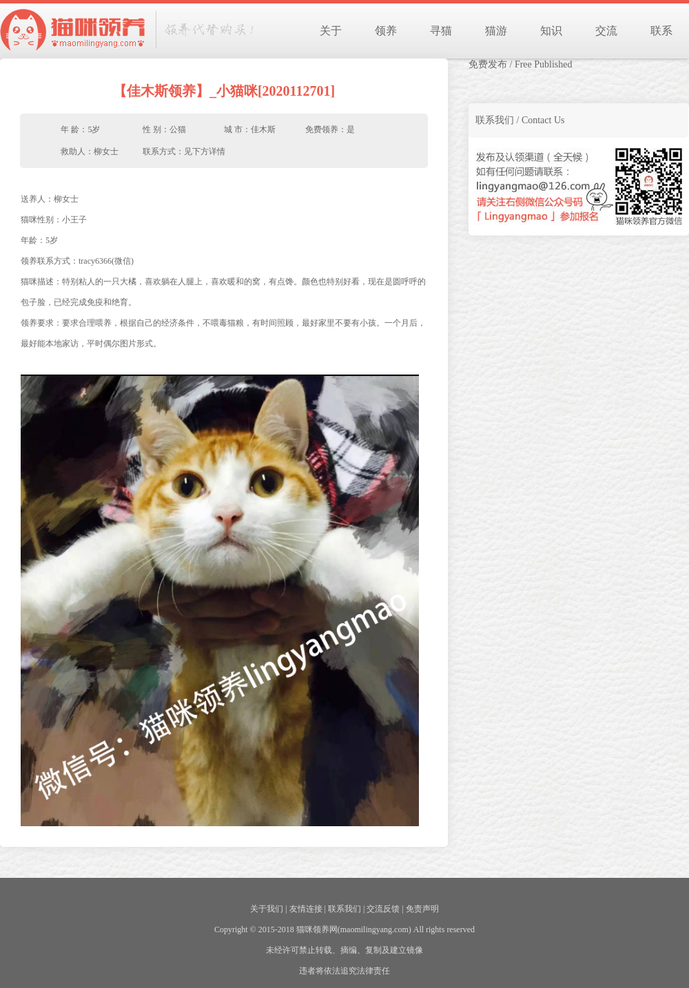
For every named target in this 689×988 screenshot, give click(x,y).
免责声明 (422, 909)
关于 (331, 30)
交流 (606, 30)
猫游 (496, 30)
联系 (661, 30)
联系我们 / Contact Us (520, 120)
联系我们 (344, 909)
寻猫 (441, 30)
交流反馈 (383, 909)
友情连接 (305, 909)
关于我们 (266, 909)
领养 (386, 30)
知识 (551, 30)
